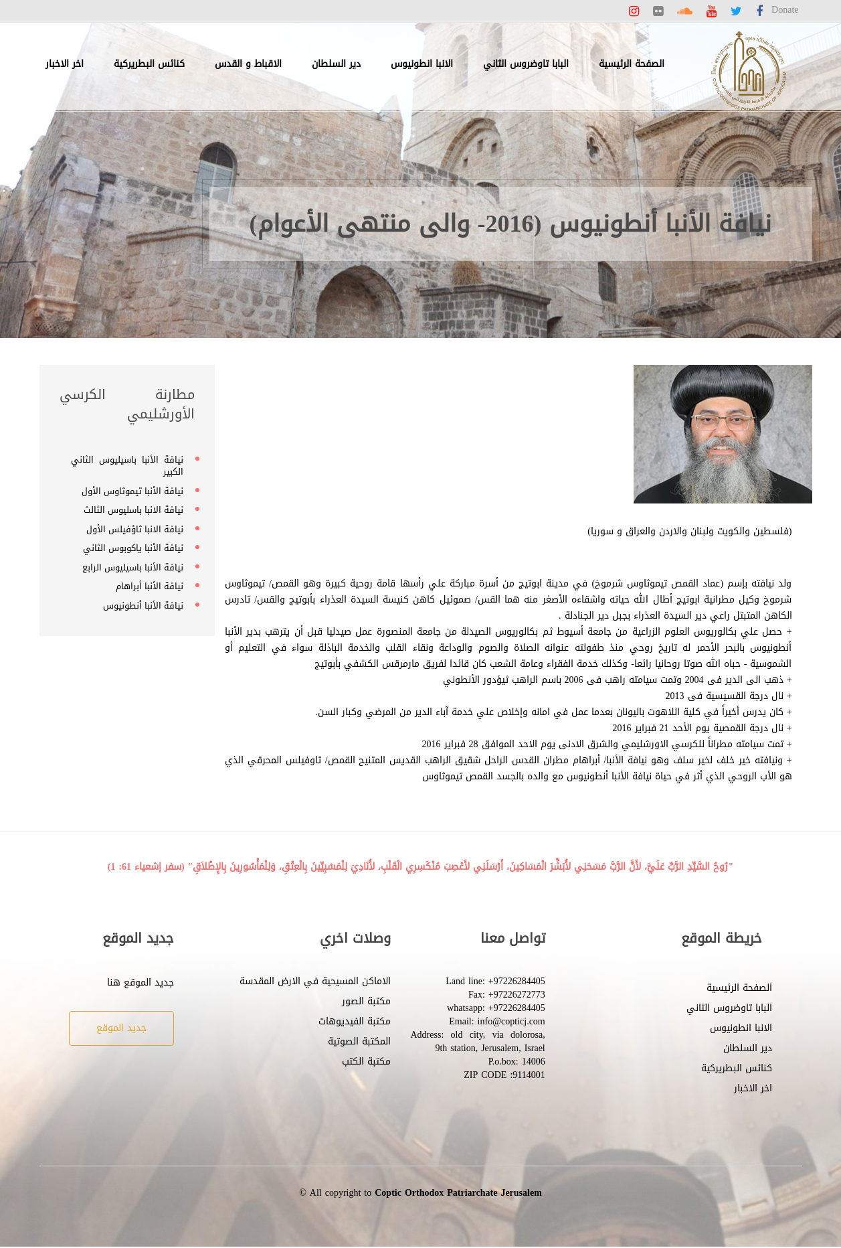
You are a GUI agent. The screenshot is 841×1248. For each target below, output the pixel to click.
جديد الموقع (121, 1028)
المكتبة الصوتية (359, 1041)
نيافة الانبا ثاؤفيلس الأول (134, 529)
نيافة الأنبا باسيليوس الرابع (132, 567)
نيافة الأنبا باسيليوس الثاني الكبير (127, 466)
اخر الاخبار (64, 64)
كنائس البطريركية (149, 64)
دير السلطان (336, 64)
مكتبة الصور (366, 1001)
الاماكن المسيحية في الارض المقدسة (315, 981)
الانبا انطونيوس (422, 64)
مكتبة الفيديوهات (354, 1021)
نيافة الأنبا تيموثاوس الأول (132, 491)
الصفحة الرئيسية (631, 64)
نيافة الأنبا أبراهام (149, 586)
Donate (784, 10)
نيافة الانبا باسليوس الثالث (133, 509)
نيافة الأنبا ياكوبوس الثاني (133, 548)
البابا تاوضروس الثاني (526, 64)
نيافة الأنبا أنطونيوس (143, 605)
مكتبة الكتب (366, 1061)
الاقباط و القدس (248, 64)
